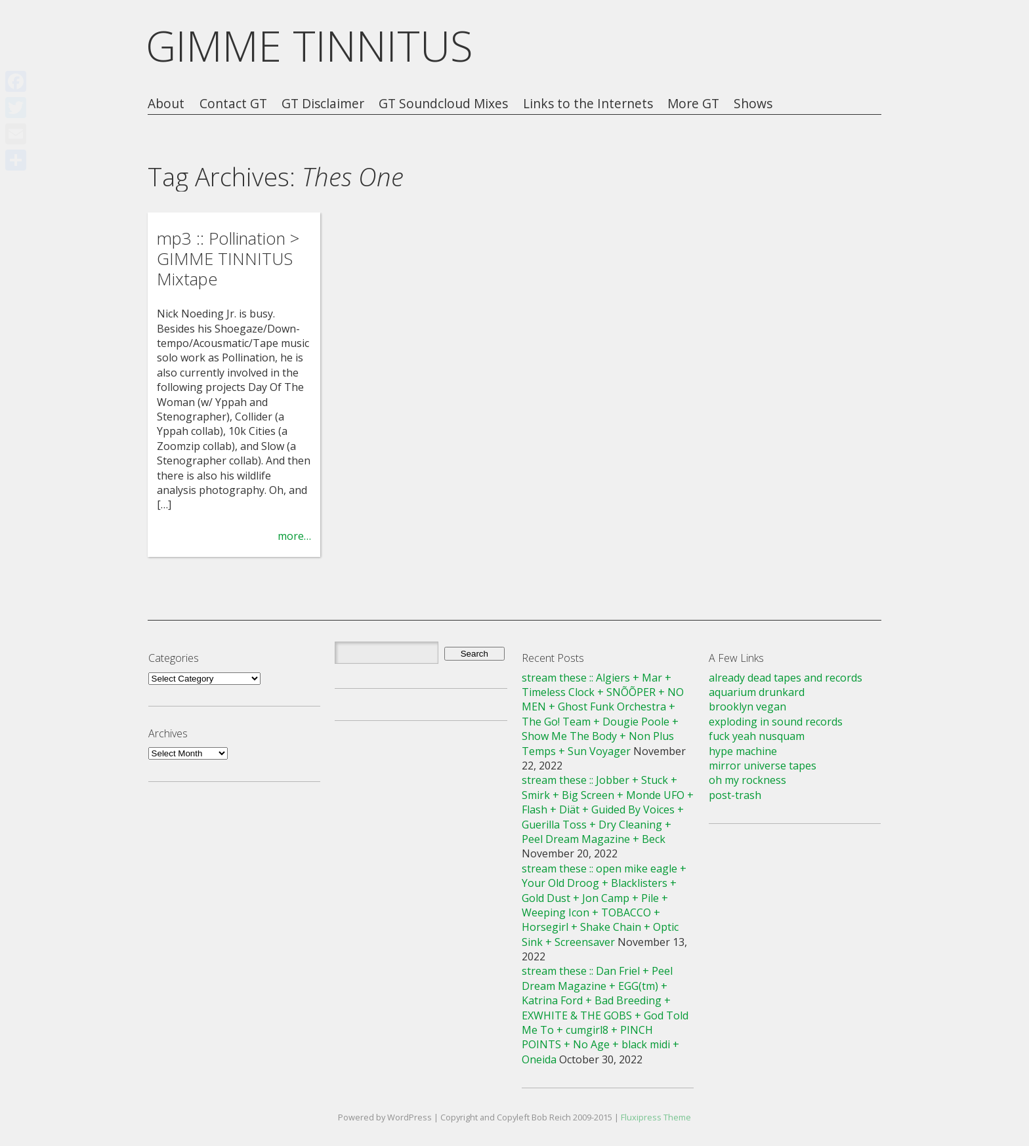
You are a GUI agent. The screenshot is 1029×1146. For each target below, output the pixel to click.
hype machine (743, 751)
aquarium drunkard (757, 692)
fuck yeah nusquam (757, 736)
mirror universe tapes (762, 765)
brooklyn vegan (747, 706)
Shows (753, 104)
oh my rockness (747, 780)
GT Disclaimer (323, 104)
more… (294, 536)
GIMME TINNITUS (309, 45)
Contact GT (233, 104)
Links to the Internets (588, 104)
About (166, 104)
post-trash (735, 795)
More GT (693, 104)
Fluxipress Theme (656, 1117)
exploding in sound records (776, 721)
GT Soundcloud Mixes (443, 104)
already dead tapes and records (785, 677)
